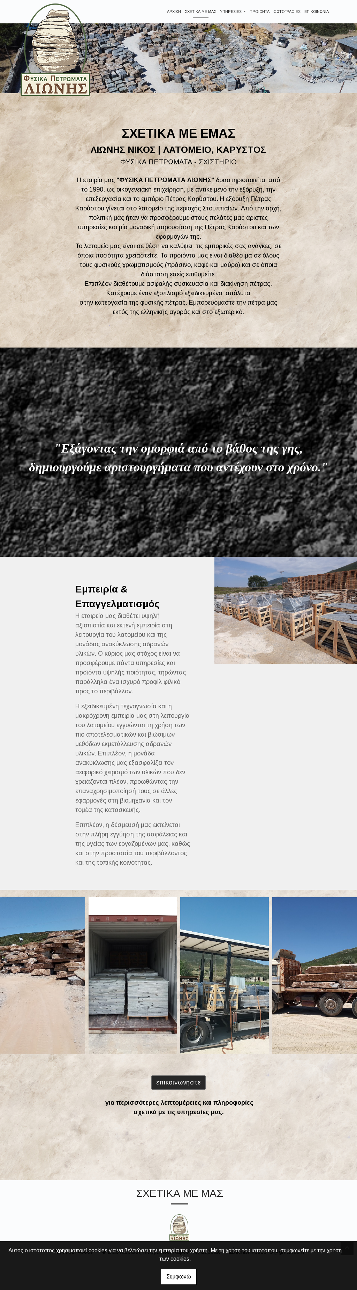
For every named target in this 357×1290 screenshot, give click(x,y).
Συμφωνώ (178, 1277)
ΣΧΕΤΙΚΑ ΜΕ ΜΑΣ (200, 11)
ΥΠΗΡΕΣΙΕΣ (231, 11)
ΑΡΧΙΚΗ (174, 11)
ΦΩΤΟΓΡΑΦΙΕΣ (287, 11)
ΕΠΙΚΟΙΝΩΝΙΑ (316, 11)
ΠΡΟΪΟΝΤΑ (259, 11)
